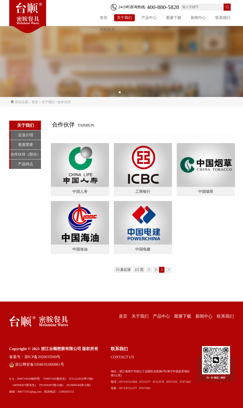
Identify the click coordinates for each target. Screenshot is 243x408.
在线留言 (107, 29)
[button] (120, 92)
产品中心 (149, 18)
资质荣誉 (25, 145)
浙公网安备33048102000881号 (36, 364)
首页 (103, 18)
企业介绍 (25, 135)
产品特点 (25, 164)
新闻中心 (198, 18)
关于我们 (124, 18)
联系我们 (222, 18)
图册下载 (173, 18)
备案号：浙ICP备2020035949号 (35, 357)
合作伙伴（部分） (25, 154)
